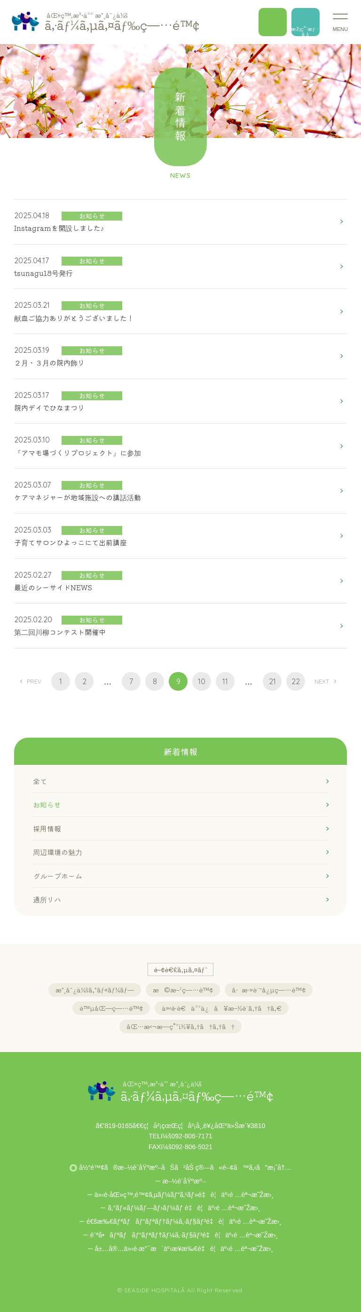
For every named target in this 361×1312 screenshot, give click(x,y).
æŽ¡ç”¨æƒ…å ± (305, 30)
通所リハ (47, 899)
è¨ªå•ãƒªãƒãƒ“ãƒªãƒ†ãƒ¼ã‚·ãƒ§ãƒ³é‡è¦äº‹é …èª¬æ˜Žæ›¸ (184, 1235)
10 (201, 681)
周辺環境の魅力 (57, 852)
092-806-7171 (192, 1136)
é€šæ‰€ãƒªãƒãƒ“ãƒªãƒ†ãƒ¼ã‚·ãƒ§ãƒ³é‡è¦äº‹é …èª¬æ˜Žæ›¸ (184, 1221)
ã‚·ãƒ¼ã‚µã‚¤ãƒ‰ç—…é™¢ (122, 21)
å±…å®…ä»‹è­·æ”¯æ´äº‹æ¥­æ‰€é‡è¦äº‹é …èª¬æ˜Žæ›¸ (184, 1248)
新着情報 (180, 751)
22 (295, 681)
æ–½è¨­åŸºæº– (184, 1181)
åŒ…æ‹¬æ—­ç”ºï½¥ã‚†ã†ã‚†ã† (180, 1026)
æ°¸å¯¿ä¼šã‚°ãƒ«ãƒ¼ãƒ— (94, 989)
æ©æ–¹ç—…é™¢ (183, 989)
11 (225, 681)
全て (40, 781)
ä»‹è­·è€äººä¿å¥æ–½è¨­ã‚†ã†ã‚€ (222, 1008)
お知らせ (47, 804)
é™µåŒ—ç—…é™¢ (111, 1008)
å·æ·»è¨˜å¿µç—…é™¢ (269, 989)
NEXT (321, 681)
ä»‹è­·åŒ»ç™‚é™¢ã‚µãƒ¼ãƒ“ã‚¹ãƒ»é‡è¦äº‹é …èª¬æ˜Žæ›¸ (184, 1194)
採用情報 (47, 828)
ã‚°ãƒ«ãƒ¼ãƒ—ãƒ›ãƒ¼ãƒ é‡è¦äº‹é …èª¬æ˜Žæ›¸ (184, 1208)
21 (272, 681)
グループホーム (57, 876)
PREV (34, 681)
